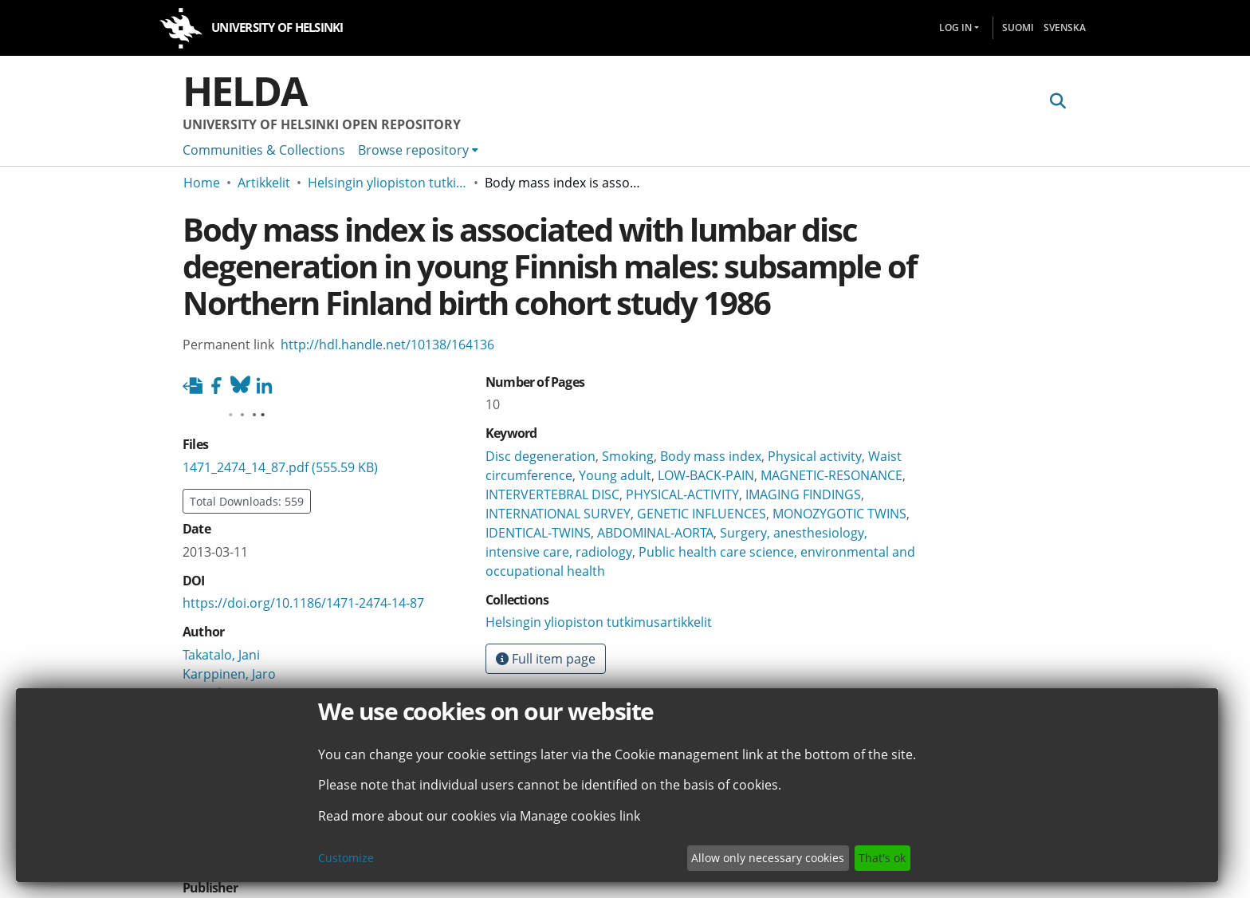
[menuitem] (418, 150)
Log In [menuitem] (955, 27)
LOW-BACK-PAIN (706, 475)
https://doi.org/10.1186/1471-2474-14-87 (303, 603)
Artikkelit (264, 182)
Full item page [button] (546, 659)
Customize (346, 857)
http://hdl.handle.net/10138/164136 (387, 344)
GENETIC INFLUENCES (701, 513)
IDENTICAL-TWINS (538, 533)
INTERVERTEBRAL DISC (552, 494)
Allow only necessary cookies (767, 857)
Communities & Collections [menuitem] (264, 150)
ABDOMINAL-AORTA (655, 533)
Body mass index (710, 456)
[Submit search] (1057, 101)
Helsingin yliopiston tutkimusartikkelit (387, 182)
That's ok (882, 857)
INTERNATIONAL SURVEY (558, 513)
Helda (245, 91)
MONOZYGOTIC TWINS (839, 513)
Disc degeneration (540, 456)
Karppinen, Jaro (229, 674)
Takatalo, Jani (221, 655)
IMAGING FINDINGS (803, 494)
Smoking (628, 456)
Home (201, 182)
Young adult (615, 475)
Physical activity (815, 456)
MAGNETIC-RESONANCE (831, 475)
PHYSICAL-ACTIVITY (682, 494)
